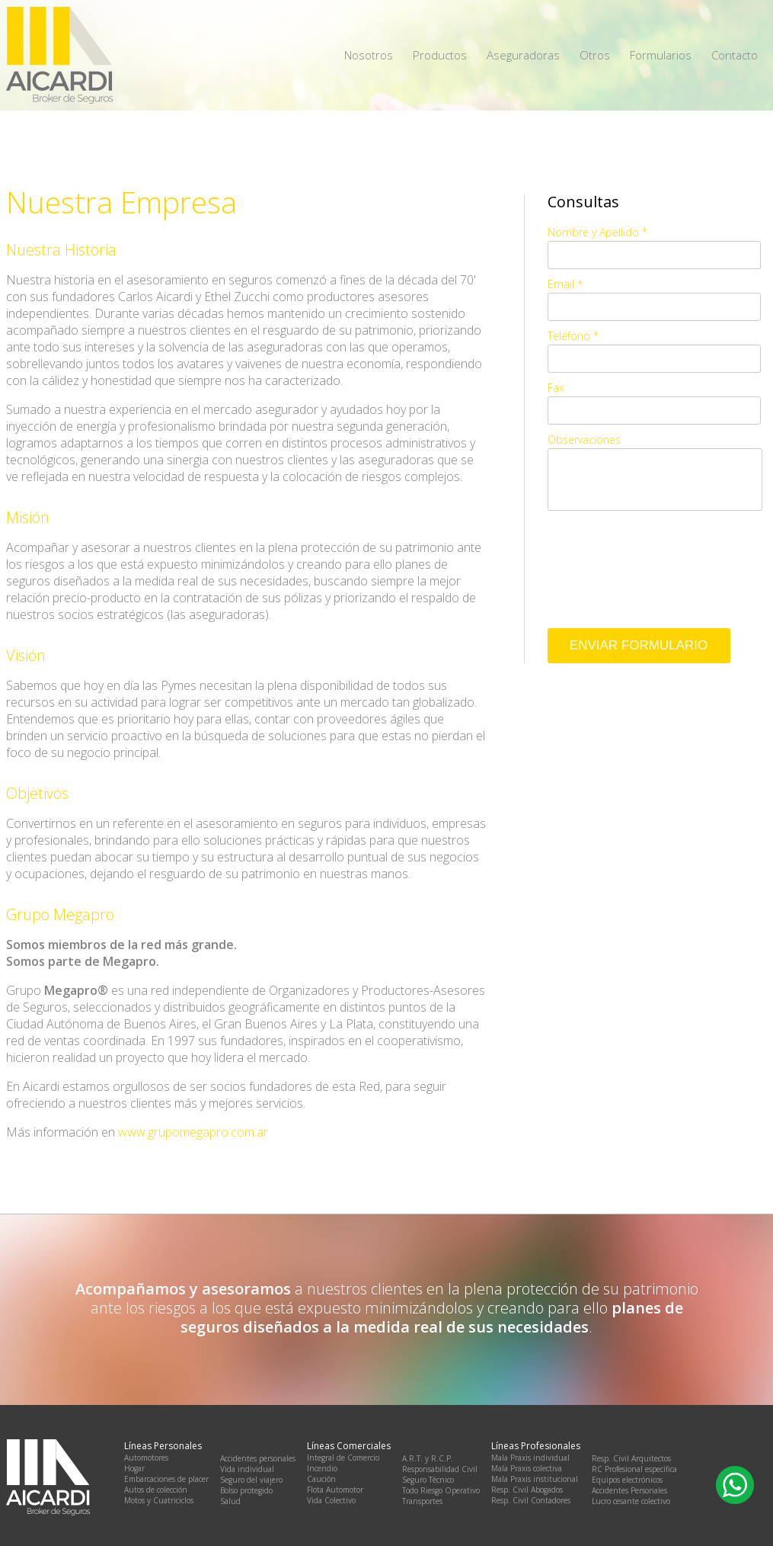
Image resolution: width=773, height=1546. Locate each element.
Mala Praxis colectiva (526, 1468)
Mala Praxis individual (530, 1457)
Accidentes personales (257, 1458)
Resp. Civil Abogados (527, 1489)
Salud (230, 1501)
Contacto (734, 55)
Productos (440, 55)
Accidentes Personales (629, 1490)
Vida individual (247, 1469)
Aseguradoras (523, 55)
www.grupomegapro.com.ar (193, 1132)
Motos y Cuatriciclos (158, 1500)
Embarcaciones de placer (166, 1479)
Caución (321, 1479)
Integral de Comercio (343, 1457)
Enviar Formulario (639, 645)
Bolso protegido (246, 1490)
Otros (595, 55)
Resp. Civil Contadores (530, 1500)
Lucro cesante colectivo (631, 1501)
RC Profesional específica (634, 1469)
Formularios (661, 55)
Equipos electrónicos (627, 1479)
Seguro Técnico (428, 1479)
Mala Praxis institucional (534, 1479)
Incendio (322, 1468)
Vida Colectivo (331, 1500)
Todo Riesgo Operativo (441, 1490)
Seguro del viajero (251, 1479)
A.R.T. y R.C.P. (427, 1458)
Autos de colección (155, 1489)
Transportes (422, 1501)
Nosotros (368, 55)
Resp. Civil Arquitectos (631, 1458)
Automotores (146, 1457)
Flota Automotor (335, 1489)
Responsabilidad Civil (440, 1469)
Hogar (134, 1468)
